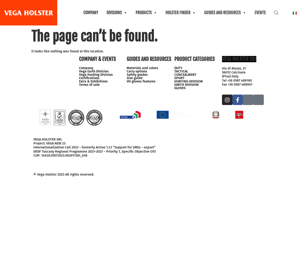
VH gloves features (141, 81)
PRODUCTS (146, 12)
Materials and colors (142, 68)
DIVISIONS (117, 12)
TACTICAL (181, 71)
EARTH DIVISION (186, 84)
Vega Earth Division (93, 71)
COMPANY (90, 12)
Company (86, 68)
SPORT (179, 78)
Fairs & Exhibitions (93, 81)
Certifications (89, 78)
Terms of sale (89, 84)
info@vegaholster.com (239, 88)
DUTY (178, 68)
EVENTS (260, 12)
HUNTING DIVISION (188, 81)
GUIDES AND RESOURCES (225, 12)
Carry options (137, 71)
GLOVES (180, 88)
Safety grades (137, 74)
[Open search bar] (276, 13)
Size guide (135, 78)
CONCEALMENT (185, 74)
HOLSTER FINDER (181, 12)
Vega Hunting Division (96, 74)
